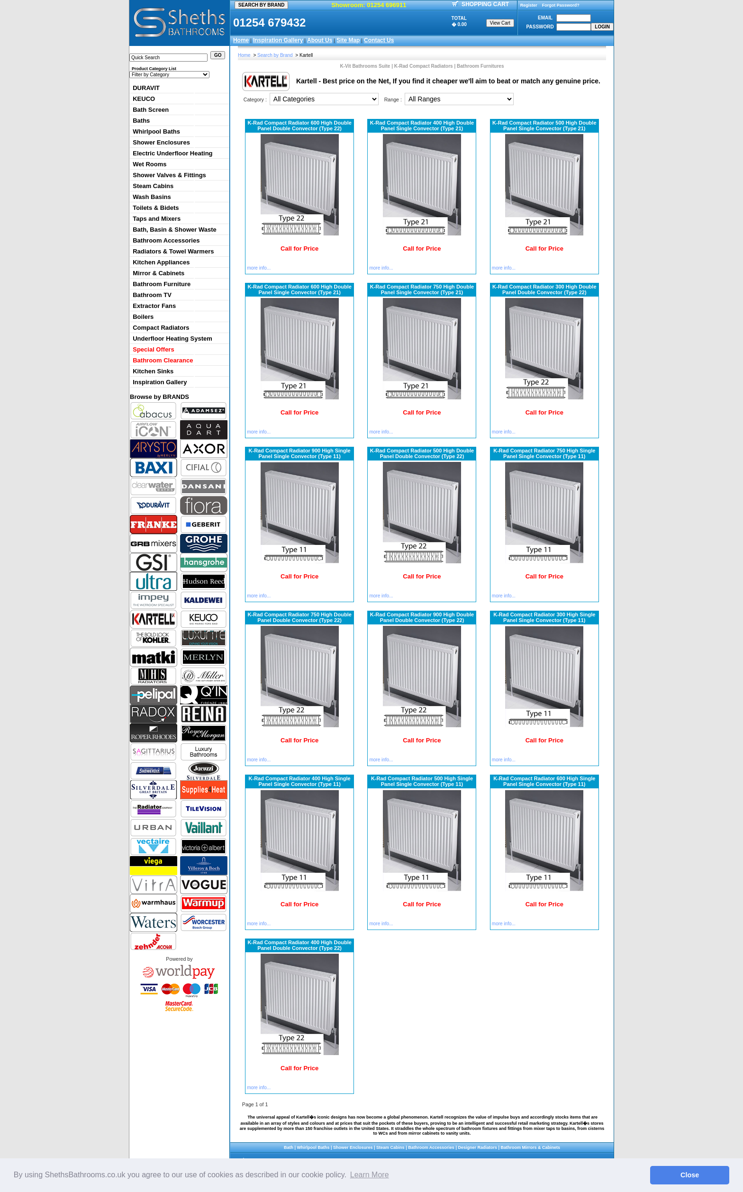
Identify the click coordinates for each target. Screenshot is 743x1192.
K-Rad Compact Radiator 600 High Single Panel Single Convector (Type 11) (544, 781)
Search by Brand (275, 55)
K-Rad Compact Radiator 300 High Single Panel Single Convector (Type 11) (544, 617)
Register (528, 5)
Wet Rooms (149, 164)
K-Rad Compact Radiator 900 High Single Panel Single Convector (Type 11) (300, 453)
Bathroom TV (152, 294)
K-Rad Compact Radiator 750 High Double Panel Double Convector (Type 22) (299, 617)
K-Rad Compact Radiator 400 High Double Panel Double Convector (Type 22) (299, 945)
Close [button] (689, 1175)
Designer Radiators (477, 1147)
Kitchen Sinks (153, 371)
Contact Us (379, 40)
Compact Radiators (161, 327)
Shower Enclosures (161, 142)
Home (241, 40)
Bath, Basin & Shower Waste (175, 229)
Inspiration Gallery (278, 40)
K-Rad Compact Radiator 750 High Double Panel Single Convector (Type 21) (422, 289)
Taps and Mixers (157, 218)
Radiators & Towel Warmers (173, 251)
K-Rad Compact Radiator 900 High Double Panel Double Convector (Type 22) (422, 617)
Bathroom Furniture (161, 284)
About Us (319, 40)
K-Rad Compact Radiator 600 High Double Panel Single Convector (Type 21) (299, 289)
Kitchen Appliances (161, 262)
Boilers (143, 316)
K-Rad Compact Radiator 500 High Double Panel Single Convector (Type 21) (544, 125)
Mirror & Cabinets (158, 273)
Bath (288, 1147)
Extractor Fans (154, 305)
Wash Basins (152, 196)
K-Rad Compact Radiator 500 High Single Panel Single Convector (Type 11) (422, 781)
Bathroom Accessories (166, 240)
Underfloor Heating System (172, 338)
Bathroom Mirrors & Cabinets (530, 1147)
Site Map (348, 40)
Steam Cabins (153, 186)
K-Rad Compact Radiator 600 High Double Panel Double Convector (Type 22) (299, 125)
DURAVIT (146, 87)
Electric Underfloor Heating (172, 153)
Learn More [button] (369, 1175)
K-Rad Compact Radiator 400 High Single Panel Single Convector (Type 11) (300, 781)
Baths (141, 120)
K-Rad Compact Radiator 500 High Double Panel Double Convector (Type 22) (422, 453)
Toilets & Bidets (156, 207)
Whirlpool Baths (156, 131)
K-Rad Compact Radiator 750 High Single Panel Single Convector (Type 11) (544, 453)
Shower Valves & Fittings (169, 175)
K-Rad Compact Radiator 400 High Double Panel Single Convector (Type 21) (422, 125)
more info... (259, 268)
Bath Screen (151, 109)
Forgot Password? (561, 5)
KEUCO (144, 98)
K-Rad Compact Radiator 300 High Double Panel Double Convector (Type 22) (544, 289)
